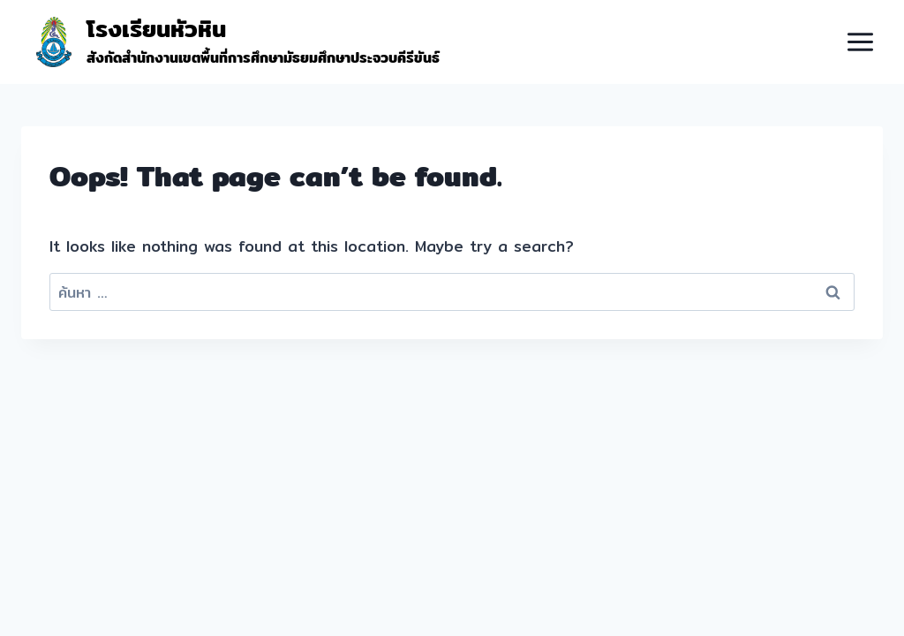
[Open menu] (860, 41)
